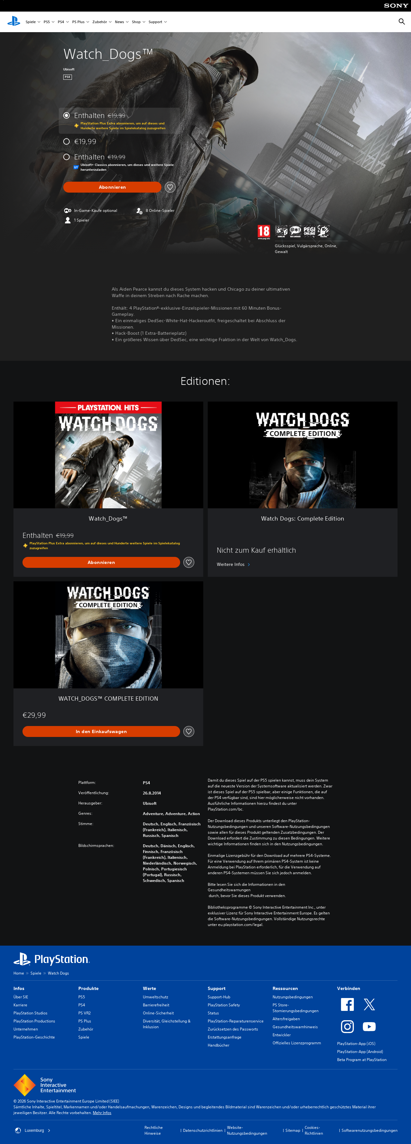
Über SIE (20, 997)
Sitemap (292, 1130)
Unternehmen (25, 1029)
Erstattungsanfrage (224, 1037)
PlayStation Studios (30, 1013)
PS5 (47, 22)
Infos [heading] (18, 988)
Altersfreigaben (286, 1018)
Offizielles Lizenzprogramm (297, 1043)
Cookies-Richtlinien (314, 1130)
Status (213, 1013)
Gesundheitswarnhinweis (295, 1027)
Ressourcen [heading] (285, 988)
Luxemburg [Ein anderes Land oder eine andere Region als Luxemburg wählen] (32, 1130)
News (119, 22)
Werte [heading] (149, 988)
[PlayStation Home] (14, 22)
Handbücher (218, 1045)
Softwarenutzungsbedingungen (370, 1130)
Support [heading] (216, 988)
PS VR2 (84, 1013)
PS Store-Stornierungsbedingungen (296, 1007)
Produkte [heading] (88, 988)
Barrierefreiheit (156, 1005)
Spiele (31, 22)
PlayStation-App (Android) (360, 1051)
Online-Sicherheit (158, 1013)
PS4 (61, 22)
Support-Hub (219, 997)
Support (155, 22)
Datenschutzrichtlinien (203, 1130)
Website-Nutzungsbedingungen (247, 1130)
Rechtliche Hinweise (153, 1130)
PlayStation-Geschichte (34, 1037)
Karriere (20, 1005)
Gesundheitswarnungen (229, 890)
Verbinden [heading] (348, 988)
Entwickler (282, 1035)
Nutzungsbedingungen (293, 997)
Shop (136, 22)
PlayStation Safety (224, 1005)
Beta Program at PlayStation (362, 1059)
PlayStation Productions (34, 1021)
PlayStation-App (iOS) (356, 1043)
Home (18, 973)
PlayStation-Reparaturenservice (236, 1021)
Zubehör (99, 22)
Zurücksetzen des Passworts (233, 1029)
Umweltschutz (155, 997)
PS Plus (78, 22)
